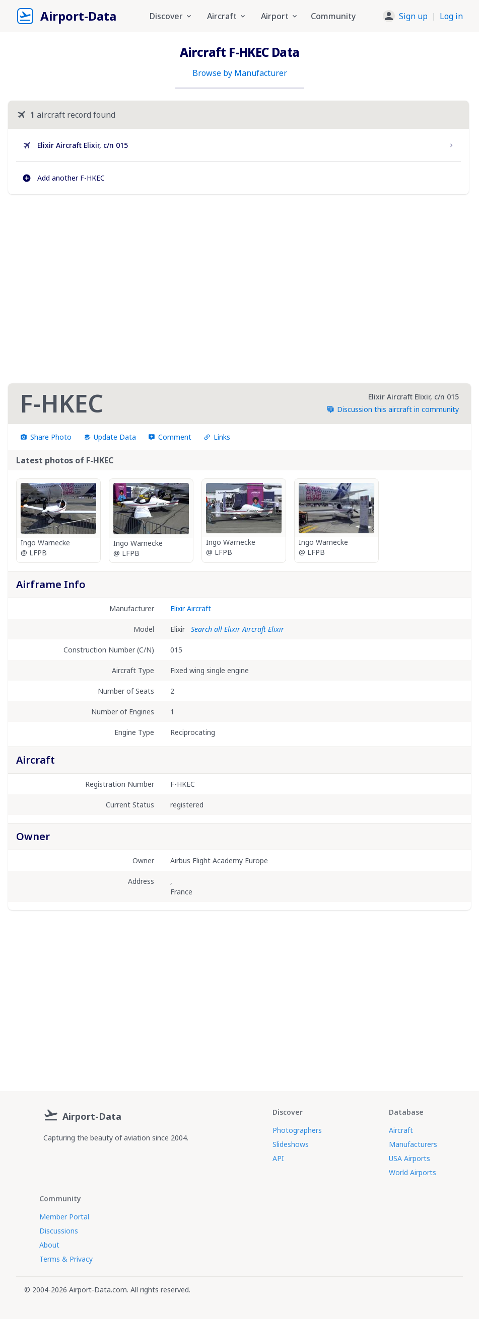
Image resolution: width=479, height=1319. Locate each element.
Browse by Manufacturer (239, 72)
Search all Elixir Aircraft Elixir (237, 629)
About (49, 1245)
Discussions (58, 1230)
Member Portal (64, 1216)
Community (333, 16)
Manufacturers (413, 1144)
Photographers (297, 1130)
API (278, 1158)
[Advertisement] (238, 288)
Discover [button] (171, 16)
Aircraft (401, 1130)
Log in (451, 16)
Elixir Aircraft (190, 608)
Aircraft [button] (227, 16)
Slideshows (290, 1144)
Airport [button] (280, 16)
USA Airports (409, 1158)
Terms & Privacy (66, 1259)
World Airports (412, 1172)
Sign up (413, 16)
